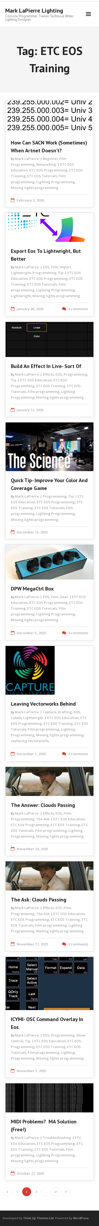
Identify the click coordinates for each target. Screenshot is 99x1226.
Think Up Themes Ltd (38, 1218)
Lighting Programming (55, 182)
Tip (60, 272)
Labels (16, 717)
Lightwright (21, 272)
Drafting (65, 712)
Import (65, 267)
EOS (46, 267)
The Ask (42, 819)
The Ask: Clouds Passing (38, 899)
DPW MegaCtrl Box (32, 588)
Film (54, 267)
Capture (49, 712)
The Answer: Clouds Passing (43, 805)
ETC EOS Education (36, 380)
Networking (46, 164)
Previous (7, 1191)
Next (65, 1191)
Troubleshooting (57, 1137)
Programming (44, 272)
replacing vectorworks (30, 740)
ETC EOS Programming (48, 170)
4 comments (78, 308)
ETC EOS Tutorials (42, 176)
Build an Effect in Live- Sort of (46, 366)
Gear (64, 596)
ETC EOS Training (50, 385)
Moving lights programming (34, 187)
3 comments (78, 944)
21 (56, 1192)
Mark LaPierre (27, 158)
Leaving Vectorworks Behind (43, 703)
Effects (48, 374)
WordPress (80, 1218)
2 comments (78, 753)
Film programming (43, 391)
